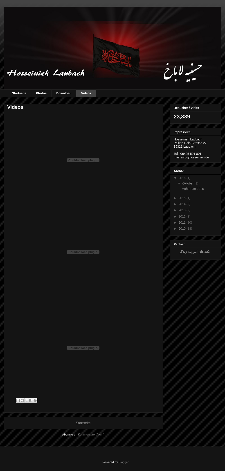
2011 (182, 222)
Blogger (123, 462)
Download (63, 93)
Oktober (188, 183)
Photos (41, 93)
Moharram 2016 (193, 189)
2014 (182, 204)
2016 (182, 178)
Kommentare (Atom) (91, 434)
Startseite (19, 93)
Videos (86, 93)
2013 (182, 210)
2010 (182, 228)
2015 (182, 198)
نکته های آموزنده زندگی (194, 251)
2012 (182, 216)
